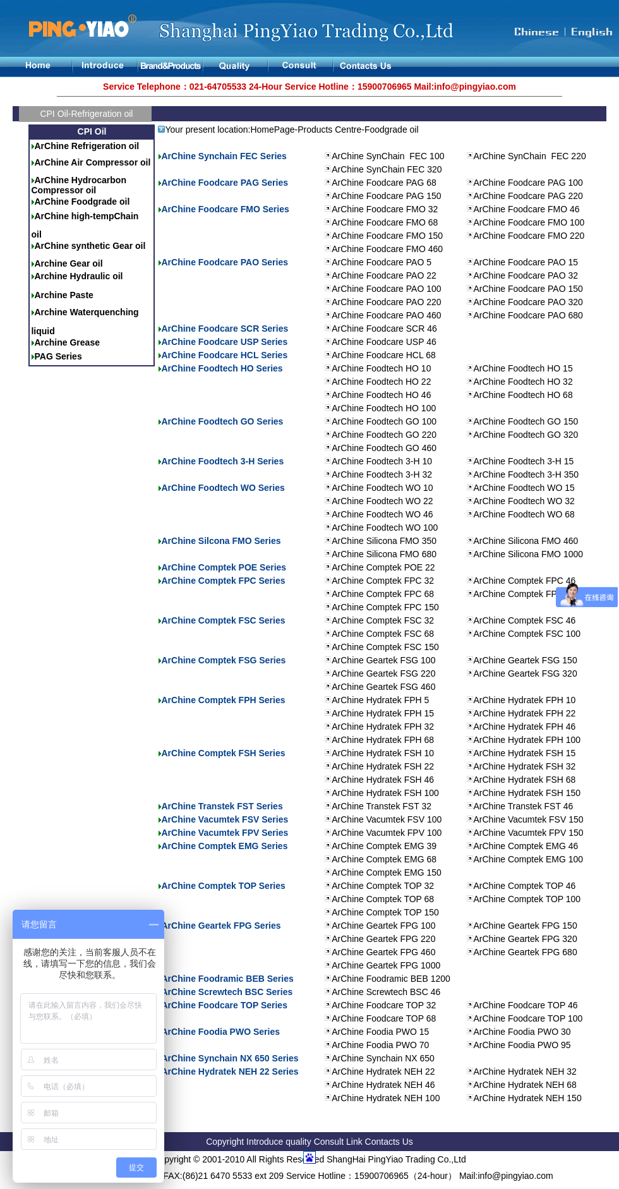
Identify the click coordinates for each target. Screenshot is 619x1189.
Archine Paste (63, 295)
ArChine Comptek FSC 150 (385, 647)
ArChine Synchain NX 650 (383, 1058)
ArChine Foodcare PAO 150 (528, 289)
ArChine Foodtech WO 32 (524, 501)
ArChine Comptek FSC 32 (383, 620)
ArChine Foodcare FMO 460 (387, 249)
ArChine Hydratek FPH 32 (383, 726)
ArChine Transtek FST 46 (524, 806)
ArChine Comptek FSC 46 (525, 620)
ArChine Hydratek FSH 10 (383, 753)
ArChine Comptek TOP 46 (525, 886)
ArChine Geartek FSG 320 (525, 673)
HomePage (272, 129)
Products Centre (329, 129)
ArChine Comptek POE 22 (383, 567)
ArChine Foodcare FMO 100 (529, 222)
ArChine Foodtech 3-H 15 (524, 461)
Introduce (265, 1142)
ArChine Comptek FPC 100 (527, 594)
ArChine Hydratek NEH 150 (528, 1098)
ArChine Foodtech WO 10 (382, 488)
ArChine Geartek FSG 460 (383, 687)
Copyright (225, 1142)
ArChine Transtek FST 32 (381, 806)
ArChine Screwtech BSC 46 (386, 992)
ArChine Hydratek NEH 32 (525, 1071)
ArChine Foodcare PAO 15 (526, 262)
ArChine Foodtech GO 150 (526, 421)
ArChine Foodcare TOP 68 (384, 1018)
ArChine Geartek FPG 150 (525, 925)
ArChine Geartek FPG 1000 (386, 965)
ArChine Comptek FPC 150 (385, 607)
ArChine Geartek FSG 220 (383, 673)
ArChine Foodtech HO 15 (523, 368)
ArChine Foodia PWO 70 (380, 1045)
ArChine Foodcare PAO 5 (381, 262)
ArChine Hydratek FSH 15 (525, 753)
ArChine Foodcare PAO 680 (528, 315)
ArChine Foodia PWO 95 (522, 1045)
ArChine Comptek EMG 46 (526, 846)
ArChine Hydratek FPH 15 (383, 713)
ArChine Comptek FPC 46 (525, 581)
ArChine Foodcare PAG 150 (386, 196)
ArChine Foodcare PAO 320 (528, 302)
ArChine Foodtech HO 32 (523, 382)
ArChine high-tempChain (86, 216)
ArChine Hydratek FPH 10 (525, 700)
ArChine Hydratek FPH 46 (525, 726)
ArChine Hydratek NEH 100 (386, 1098)
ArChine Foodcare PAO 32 (526, 275)
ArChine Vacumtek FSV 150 (529, 819)
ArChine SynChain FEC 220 (530, 156)
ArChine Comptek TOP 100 (527, 899)
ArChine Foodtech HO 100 (384, 408)
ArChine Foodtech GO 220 (384, 435)
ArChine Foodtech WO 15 (524, 488)
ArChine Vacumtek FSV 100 (387, 819)
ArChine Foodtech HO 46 (381, 395)
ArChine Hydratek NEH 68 (525, 1085)
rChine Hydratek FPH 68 (386, 740)
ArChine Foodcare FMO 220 (529, 236)
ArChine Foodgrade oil (81, 201)
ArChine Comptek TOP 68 (383, 899)
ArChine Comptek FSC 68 (383, 634)
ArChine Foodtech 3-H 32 (382, 474)
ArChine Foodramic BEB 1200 (391, 979)
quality (298, 1142)
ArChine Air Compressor (87, 162)
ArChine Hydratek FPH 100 (527, 740)
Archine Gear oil (68, 263)
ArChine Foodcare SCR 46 (384, 328)
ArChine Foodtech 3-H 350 (526, 474)
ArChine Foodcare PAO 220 (386, 302)
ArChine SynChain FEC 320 (387, 169)
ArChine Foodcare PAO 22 (384, 275)
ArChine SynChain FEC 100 (388, 156)
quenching (116, 312)
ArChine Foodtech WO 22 (382, 501)
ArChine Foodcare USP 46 (384, 342)
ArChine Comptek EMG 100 (529, 859)
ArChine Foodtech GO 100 (384, 421)
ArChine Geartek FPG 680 (525, 952)
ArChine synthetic (73, 246)
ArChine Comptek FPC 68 (383, 594)
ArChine (52, 180)
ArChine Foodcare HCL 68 (383, 355)
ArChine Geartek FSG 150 (525, 660)
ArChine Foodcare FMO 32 (385, 209)
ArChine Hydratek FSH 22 (383, 766)
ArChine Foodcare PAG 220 (528, 196)
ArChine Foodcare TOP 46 (526, 1005)
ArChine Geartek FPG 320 (525, 939)
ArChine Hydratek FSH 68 (525, 780)
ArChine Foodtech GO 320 (526, 435)
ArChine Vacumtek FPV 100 (387, 833)
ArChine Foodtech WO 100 (385, 527)
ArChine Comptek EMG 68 (384, 859)
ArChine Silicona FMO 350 (384, 541)
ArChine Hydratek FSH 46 (383, 780)
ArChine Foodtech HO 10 (381, 368)
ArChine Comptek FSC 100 (527, 634)
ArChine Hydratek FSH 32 (525, 766)
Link (355, 1142)
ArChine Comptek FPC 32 (383, 581)
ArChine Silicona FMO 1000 (529, 554)
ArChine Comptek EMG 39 (384, 846)
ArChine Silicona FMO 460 (526, 541)
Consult (329, 1142)
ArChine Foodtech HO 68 (523, 395)
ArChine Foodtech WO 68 (524, 514)
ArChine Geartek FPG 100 (383, 925)
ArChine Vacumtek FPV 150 (529, 833)
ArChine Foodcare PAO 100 (386, 289)
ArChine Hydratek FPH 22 (525, 713)
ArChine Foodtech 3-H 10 (382, 461)
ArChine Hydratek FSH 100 (385, 793)
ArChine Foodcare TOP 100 (528, 1018)
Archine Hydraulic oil (78, 276)
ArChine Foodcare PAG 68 (384, 183)
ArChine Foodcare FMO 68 (385, 222)
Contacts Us (389, 1142)
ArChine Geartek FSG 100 (383, 660)
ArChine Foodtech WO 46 (382, 514)
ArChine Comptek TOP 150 (385, 912)
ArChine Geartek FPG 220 (383, 939)
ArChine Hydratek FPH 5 (380, 700)
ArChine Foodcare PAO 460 (386, 315)
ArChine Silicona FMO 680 (384, 554)
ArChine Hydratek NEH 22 (383, 1071)
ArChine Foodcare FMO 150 (387, 236)
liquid (42, 331)
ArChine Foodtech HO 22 (381, 382)
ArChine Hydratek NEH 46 (383, 1085)
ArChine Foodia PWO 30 (522, 1032)
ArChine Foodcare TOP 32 (384, 1005)
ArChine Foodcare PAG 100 (528, 183)
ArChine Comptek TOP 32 (383, 886)
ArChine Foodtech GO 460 (384, 448)
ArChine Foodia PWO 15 (380, 1032)
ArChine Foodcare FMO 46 (527, 209)
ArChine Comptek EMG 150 (387, 872)
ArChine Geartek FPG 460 (383, 952)
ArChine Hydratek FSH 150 (527, 793)
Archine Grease (67, 342)
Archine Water (63, 312)
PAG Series (57, 356)
